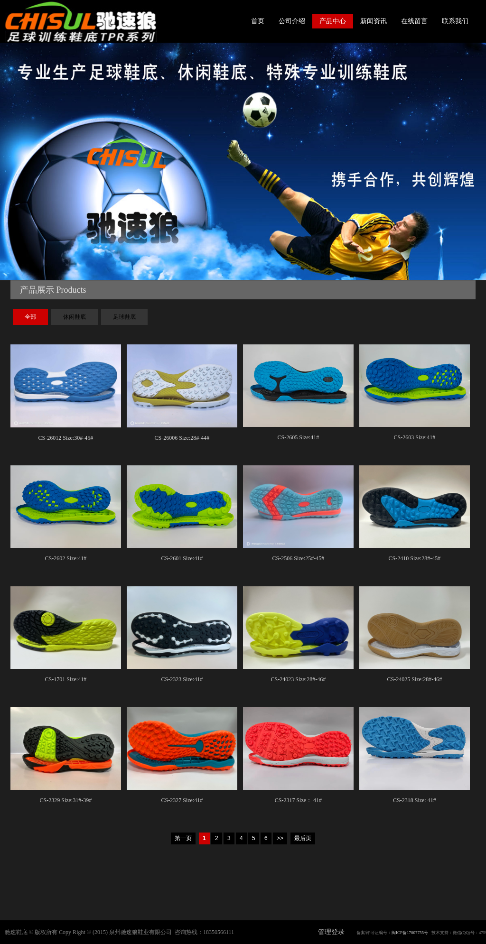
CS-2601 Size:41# (182, 558)
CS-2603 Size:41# (415, 437)
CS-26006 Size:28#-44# (182, 438)
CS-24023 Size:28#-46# (298, 679)
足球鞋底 (124, 317)
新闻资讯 (373, 21)
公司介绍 (292, 21)
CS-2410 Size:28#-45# (415, 558)
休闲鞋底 (74, 317)
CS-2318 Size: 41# (414, 800)
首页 (257, 21)
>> (280, 838)
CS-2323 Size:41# (182, 679)
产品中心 (332, 21)
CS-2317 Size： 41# (298, 800)
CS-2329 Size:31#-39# (66, 800)
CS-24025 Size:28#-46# (414, 679)
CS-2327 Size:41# (182, 800)
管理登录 (331, 931)
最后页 (302, 838)
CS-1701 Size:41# (66, 679)
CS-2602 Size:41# (66, 558)
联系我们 (455, 21)
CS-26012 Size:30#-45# (65, 438)
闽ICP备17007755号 (410, 932)
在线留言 (414, 21)
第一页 (183, 838)
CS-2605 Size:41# (298, 437)
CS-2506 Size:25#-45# (298, 558)
